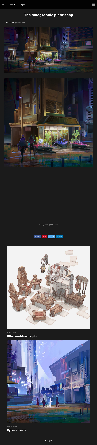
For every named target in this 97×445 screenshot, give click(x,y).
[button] (48, 440)
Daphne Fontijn (13, 4)
